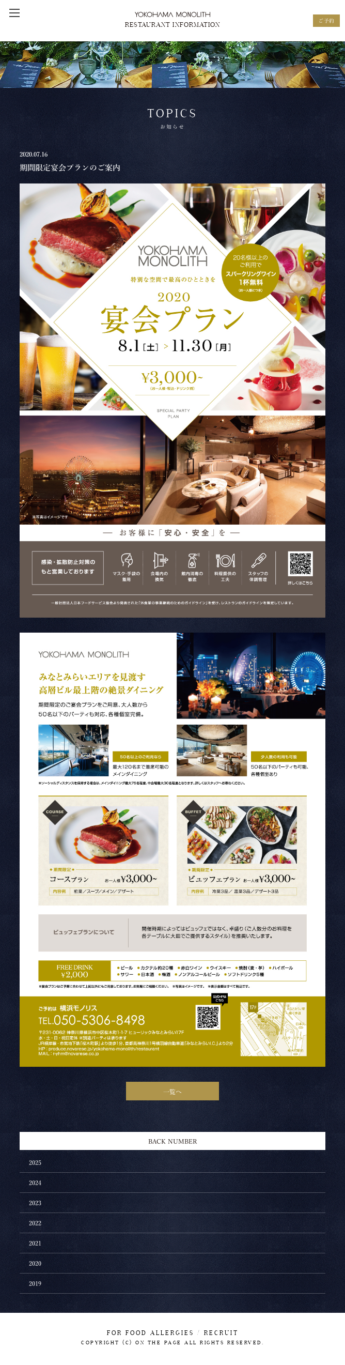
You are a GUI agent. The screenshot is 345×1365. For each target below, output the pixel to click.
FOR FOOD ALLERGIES (150, 1333)
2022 (35, 1222)
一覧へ (172, 1091)
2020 (35, 1262)
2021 (35, 1242)
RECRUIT (221, 1333)
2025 (35, 1162)
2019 (35, 1283)
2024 (35, 1182)
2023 (35, 1202)
